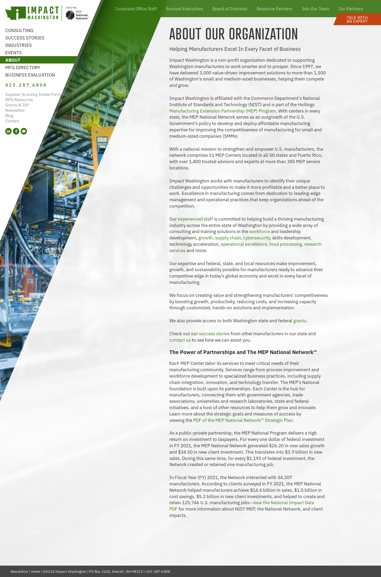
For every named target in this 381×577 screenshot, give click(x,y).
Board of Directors (229, 8)
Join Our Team (315, 8)
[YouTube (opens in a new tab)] (24, 131)
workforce (260, 231)
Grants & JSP (17, 105)
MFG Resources (19, 99)
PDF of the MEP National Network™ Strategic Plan (243, 420)
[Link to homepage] (47, 14)
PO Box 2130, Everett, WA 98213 (116, 571)
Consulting (19, 30)
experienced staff (196, 218)
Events (13, 52)
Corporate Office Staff (136, 8)
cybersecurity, (257, 237)
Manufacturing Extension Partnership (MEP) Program (222, 110)
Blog (9, 115)
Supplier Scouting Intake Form (33, 94)
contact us (180, 339)
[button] (357, 19)
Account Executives (184, 8)
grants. (300, 320)
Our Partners (350, 8)
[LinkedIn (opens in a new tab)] (8, 131)
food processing (285, 243)
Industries (18, 45)
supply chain (228, 237)
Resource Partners (274, 8)
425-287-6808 (158, 571)
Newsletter (15, 110)
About (12, 59)
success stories (214, 333)
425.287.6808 (26, 84)
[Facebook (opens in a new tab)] (16, 131)
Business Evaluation (30, 74)
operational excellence (244, 243)
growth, (206, 237)
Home (35, 571)
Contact (12, 121)
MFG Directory (22, 67)
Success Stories (24, 37)
